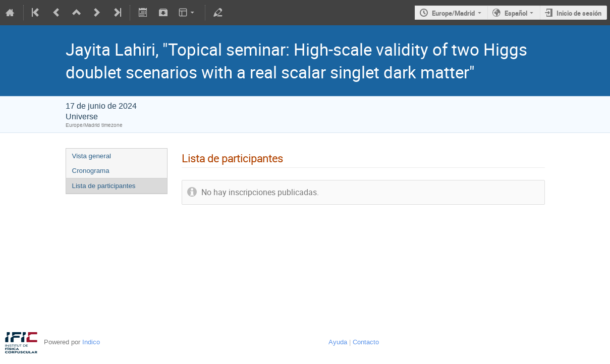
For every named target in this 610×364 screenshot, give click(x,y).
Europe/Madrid (453, 13)
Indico (91, 342)
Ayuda (337, 342)
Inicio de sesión (579, 13)
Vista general (92, 156)
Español (516, 13)
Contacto (366, 342)
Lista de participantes (104, 186)
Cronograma (90, 170)
